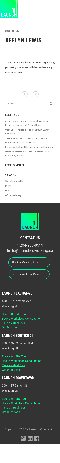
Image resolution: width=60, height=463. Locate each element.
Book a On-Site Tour (14, 314)
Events (8, 186)
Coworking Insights (14, 181)
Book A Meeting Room (29, 262)
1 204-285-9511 (30, 245)
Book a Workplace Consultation (21, 318)
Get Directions (11, 327)
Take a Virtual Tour (13, 323)
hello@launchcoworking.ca (30, 250)
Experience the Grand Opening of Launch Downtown (29, 147)
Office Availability (13, 195)
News (8, 190)
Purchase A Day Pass (29, 274)
